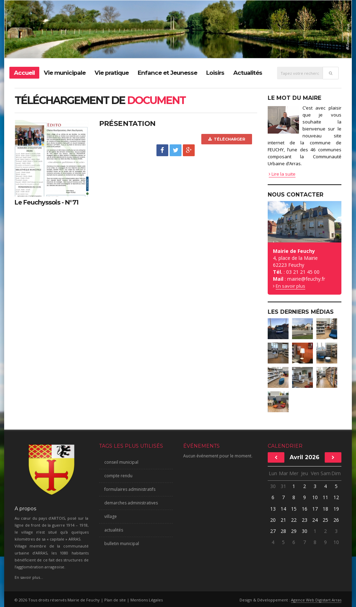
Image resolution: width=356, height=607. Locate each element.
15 (294, 508)
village (110, 516)
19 (336, 508)
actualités (113, 530)
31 (283, 486)
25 (325, 520)
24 (315, 520)
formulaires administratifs (129, 489)
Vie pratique (112, 72)
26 (336, 520)
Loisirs (215, 72)
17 (315, 508)
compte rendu (118, 476)
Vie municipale (65, 72)
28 (283, 531)
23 (304, 520)
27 (273, 531)
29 (294, 531)
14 (283, 508)
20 (273, 520)
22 (294, 520)
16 (304, 508)
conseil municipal (121, 462)
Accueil (24, 72)
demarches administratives (131, 503)
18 (325, 508)
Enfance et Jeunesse (167, 72)
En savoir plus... (29, 577)
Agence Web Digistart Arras (316, 599)
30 (273, 486)
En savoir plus (290, 286)
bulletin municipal (121, 543)
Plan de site (115, 599)
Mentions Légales (146, 599)
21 (283, 520)
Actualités (247, 72)
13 (273, 508)
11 (325, 497)
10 (315, 497)
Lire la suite (282, 174)
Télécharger (226, 139)
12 (336, 497)
